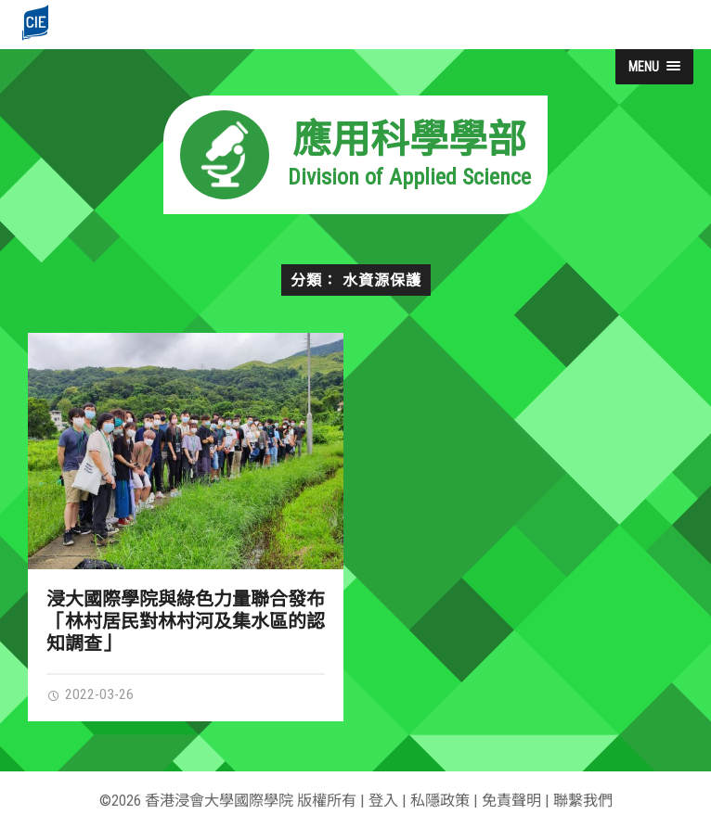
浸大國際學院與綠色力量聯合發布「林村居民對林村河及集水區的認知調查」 (185, 621)
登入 (383, 800)
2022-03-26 (90, 694)
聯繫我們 (583, 800)
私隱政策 (440, 800)
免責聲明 (511, 800)
